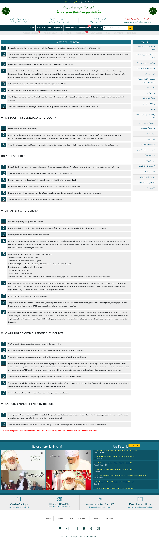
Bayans (71, 518)
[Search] (130, 28)
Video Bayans (82, 32)
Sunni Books (86, 27)
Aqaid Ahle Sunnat (50, 33)
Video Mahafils (66, 33)
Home (31, 27)
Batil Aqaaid (109, 518)
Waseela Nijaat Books (32, 32)
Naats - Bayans (53, 27)
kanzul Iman (131, 33)
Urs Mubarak (118, 33)
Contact (48, 518)
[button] (23, 460)
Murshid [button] (40, 27)
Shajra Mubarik (96, 33)
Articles (96, 27)
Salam (108, 33)
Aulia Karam (69, 27)
